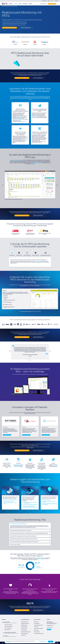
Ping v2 (8, 292)
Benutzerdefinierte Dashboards (45, 254)
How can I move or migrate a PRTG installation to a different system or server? (30, 506)
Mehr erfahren (7, 434)
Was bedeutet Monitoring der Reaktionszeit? (18, 523)
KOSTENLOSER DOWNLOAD (9, 27)
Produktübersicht (26, 27)
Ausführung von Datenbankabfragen (19, 119)
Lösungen (16, 3)
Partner (30, 3)
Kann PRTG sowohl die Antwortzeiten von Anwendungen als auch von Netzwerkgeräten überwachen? (29, 533)
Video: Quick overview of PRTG (9, 501)
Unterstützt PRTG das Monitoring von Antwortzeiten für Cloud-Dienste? (23, 536)
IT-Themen (5, 6)
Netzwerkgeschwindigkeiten (36, 162)
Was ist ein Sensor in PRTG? (15, 544)
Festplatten (24, 121)
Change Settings (43, 641)
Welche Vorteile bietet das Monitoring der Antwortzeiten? (20, 530)
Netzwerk (25, 96)
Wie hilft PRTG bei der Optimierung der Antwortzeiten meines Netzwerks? (23, 538)
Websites (46, 97)
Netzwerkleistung (35, 116)
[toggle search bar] (57, 4)
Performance (8, 6)
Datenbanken (12, 98)
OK (50, 641)
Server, (44, 97)
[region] (30, 641)
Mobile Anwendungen (27, 254)
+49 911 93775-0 (49, 627)
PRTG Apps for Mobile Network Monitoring (30, 504)
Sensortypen (26, 284)
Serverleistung (24, 139)
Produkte (11, 3)
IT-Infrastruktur (38, 261)
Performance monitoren (46, 499)
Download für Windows (18, 464)
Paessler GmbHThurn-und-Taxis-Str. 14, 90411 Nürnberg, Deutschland (52, 622)
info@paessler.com (50, 625)
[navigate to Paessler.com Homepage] (4, 4)
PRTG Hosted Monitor (18, 466)
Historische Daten (19, 254)
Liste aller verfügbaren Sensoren (26, 311)
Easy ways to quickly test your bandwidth (10, 499)
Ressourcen (25, 3)
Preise (20, 3)
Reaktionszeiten (12, 254)
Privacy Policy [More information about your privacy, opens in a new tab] (8, 642)
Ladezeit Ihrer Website (20, 116)
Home (2, 6)
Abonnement (54, 465)
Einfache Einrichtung (35, 254)
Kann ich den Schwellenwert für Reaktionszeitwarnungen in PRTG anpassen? (24, 541)
